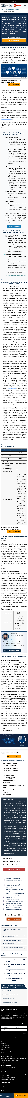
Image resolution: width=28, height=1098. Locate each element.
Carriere (3, 1041)
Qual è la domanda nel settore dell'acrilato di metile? (10, 935)
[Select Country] (20, 1030)
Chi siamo (3, 1040)
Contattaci (3, 1043)
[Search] (25, 1)
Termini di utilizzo (5, 1045)
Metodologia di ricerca (14, 37)
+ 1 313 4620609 (5, 1085)
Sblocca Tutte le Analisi (14, 226)
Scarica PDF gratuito (14, 40)
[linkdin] (24, 1024)
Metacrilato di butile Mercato (9, 1002)
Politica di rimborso (5, 1047)
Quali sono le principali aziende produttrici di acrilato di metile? (13, 948)
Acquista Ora (14, 869)
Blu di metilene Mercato (8, 998)
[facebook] (22, 1024)
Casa (2, 9)
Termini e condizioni (6, 1053)
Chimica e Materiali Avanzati (12, 9)
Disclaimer (3, 1049)
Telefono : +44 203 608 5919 (8, 1067)
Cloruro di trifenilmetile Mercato (10, 994)
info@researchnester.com (7, 1062)
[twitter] (26, 1024)
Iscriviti (24, 1033)
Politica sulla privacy (6, 1051)
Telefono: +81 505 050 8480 (8, 1077)
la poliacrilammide (11, 388)
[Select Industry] (7, 1030)
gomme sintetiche (6, 119)
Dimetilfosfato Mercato (8, 990)
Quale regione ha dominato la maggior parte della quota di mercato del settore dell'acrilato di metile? (13, 942)
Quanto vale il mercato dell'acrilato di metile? (12, 930)
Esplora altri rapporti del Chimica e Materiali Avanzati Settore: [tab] (12, 986)
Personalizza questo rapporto (12, 650)
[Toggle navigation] (25, 5)
